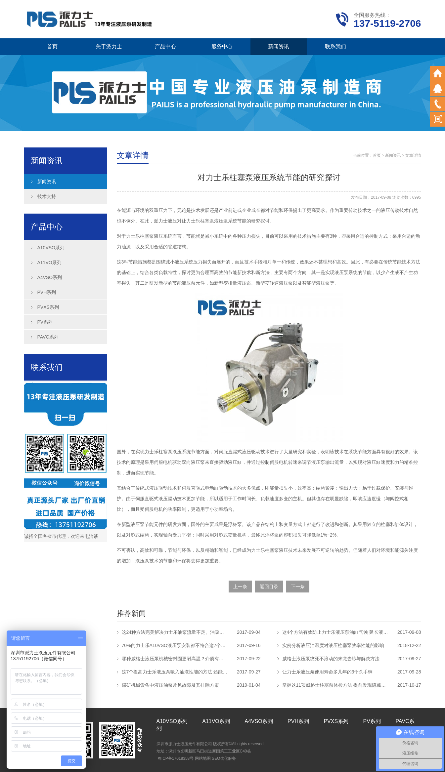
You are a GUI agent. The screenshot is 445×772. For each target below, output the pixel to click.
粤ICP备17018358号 (175, 758)
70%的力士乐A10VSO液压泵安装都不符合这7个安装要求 (175, 645)
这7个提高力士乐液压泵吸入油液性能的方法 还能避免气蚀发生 (175, 671)
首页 (52, 46)
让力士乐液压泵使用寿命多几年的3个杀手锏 (327, 671)
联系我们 (335, 46)
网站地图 (203, 758)
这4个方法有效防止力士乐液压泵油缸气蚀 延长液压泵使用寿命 (335, 632)
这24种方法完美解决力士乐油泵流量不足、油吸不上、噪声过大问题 (175, 632)
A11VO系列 (49, 262)
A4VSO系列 (49, 277)
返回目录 (269, 586)
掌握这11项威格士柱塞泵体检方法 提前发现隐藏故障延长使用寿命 (335, 685)
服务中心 (222, 46)
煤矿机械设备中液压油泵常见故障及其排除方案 (170, 685)
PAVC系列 (48, 337)
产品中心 (165, 46)
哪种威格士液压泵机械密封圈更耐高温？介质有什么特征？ (175, 658)
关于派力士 (109, 46)
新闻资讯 (278, 46)
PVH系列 (46, 292)
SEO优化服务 (224, 758)
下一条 (298, 586)
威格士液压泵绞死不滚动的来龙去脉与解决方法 (330, 658)
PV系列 (45, 322)
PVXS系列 (48, 307)
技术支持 (46, 196)
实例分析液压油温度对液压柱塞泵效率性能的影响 (333, 645)
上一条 (240, 586)
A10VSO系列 (51, 247)
